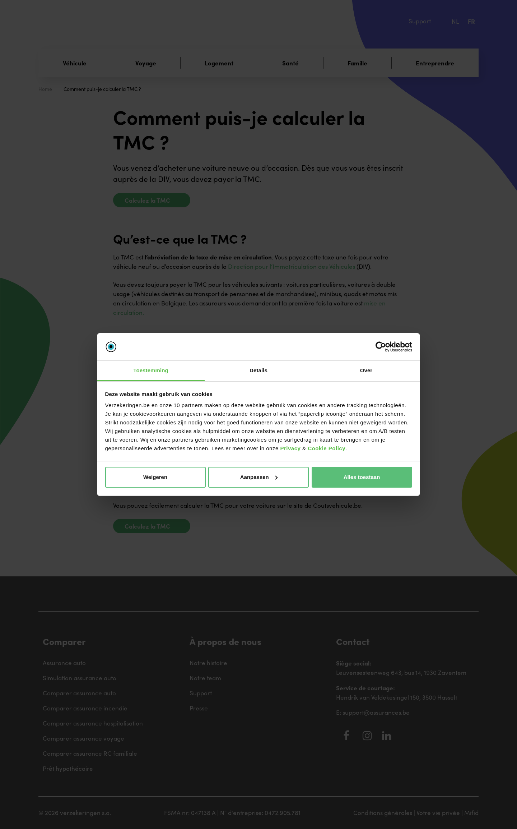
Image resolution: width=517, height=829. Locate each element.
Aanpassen (259, 477)
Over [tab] (366, 370)
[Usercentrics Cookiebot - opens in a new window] (380, 346)
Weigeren (155, 477)
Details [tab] (258, 370)
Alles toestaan (362, 477)
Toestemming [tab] (150, 370)
